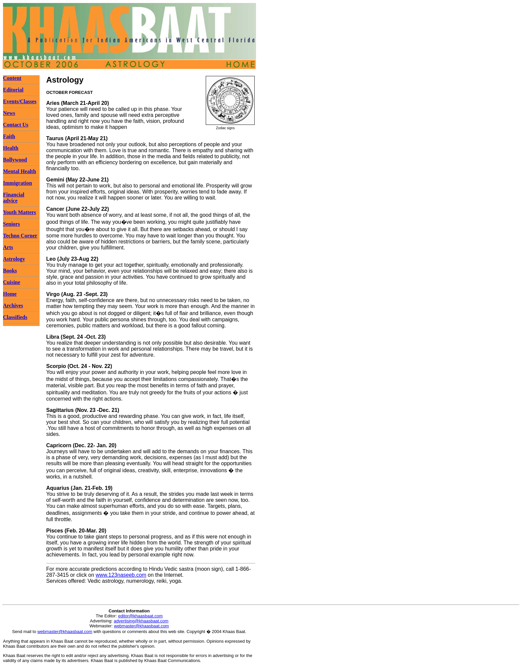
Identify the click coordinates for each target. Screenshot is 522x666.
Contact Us (15, 125)
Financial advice (13, 197)
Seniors (11, 224)
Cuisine (11, 282)
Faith (9, 136)
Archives (13, 305)
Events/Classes (19, 101)
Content (12, 78)
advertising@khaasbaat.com (141, 620)
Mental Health (19, 171)
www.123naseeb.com (121, 575)
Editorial (13, 90)
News (9, 113)
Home (10, 294)
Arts (8, 247)
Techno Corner (20, 235)
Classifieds (15, 317)
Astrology (14, 259)
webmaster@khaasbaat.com (141, 625)
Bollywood (15, 160)
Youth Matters (19, 212)
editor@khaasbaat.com (140, 615)
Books (10, 270)
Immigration (17, 183)
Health (10, 148)
